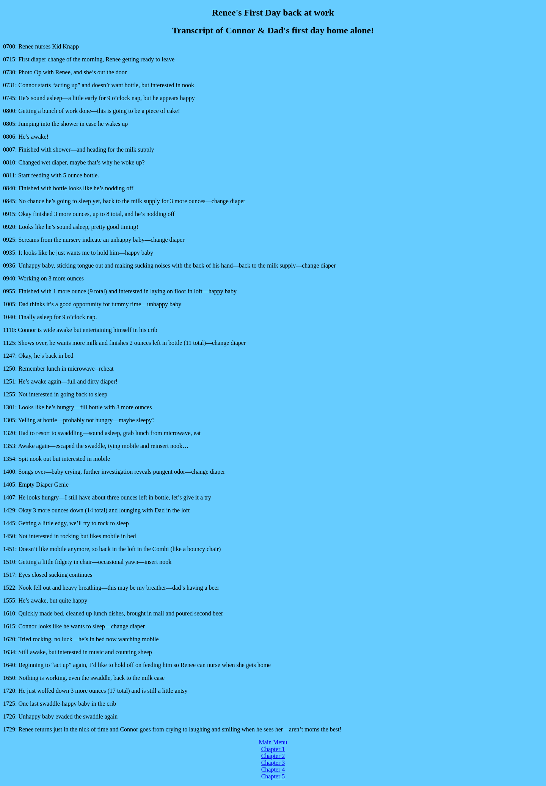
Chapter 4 (273, 769)
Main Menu (273, 742)
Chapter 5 (273, 776)
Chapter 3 (273, 762)
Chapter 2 (273, 756)
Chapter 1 (273, 749)
